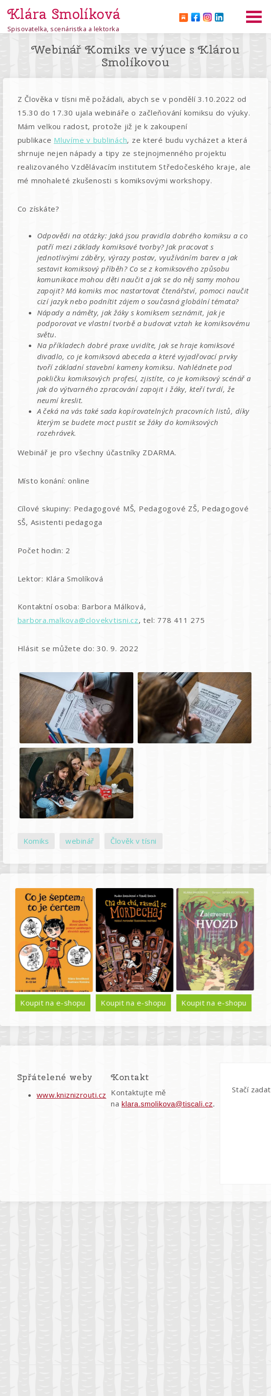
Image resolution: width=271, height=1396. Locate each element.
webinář (79, 841)
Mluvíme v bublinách (90, 140)
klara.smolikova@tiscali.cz (167, 1104)
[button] (76, 707)
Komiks (36, 841)
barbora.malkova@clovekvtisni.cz (78, 620)
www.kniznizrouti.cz (71, 1095)
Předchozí (25, 949)
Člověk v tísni (133, 841)
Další (246, 949)
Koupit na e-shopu (102, 1003)
